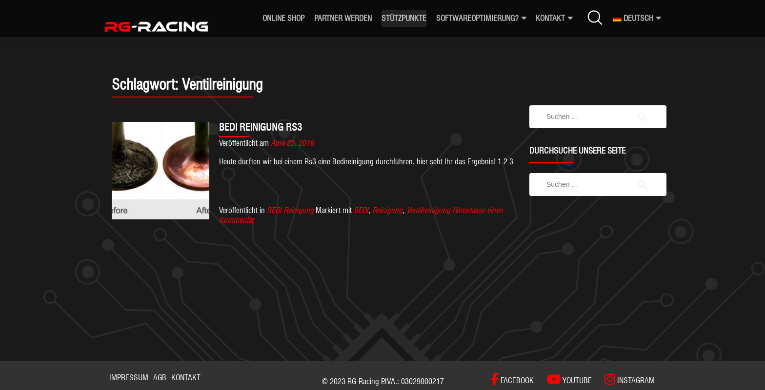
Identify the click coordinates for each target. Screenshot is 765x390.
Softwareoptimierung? (477, 18)
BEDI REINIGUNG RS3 (260, 127)
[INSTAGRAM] (625, 379)
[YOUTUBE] (564, 379)
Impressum (128, 377)
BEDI (361, 210)
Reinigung (387, 210)
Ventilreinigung (428, 210)
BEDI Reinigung (290, 210)
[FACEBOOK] (512, 379)
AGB (159, 377)
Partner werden (343, 18)
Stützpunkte (404, 18)
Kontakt (550, 18)
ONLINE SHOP (283, 18)
